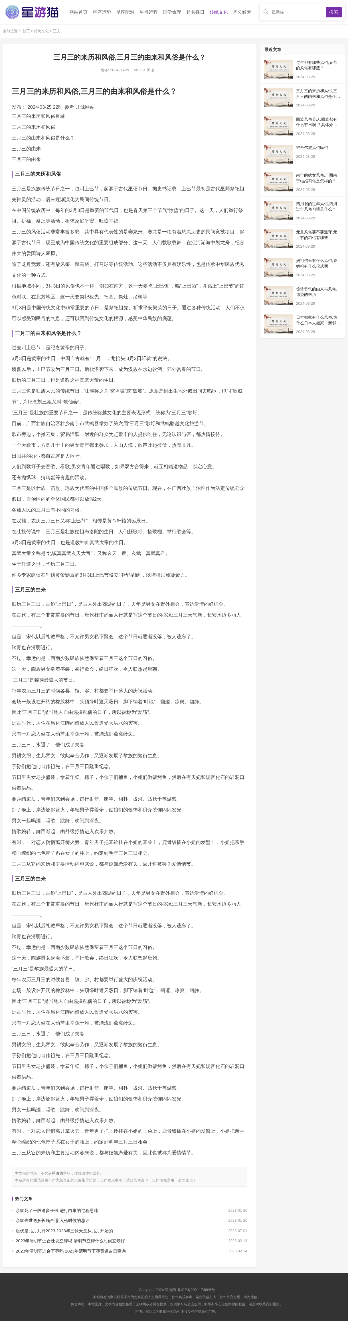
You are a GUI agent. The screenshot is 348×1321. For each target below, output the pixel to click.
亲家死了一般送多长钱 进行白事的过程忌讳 (57, 1210)
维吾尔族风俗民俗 (312, 147)
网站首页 (78, 12)
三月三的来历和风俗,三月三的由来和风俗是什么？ (316, 96)
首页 (27, 31)
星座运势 (102, 12)
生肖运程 (148, 12)
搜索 (333, 12)
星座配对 (125, 12)
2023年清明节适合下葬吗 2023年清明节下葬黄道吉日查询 (71, 1251)
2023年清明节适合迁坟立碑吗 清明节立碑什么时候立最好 (70, 1240)
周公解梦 (242, 12)
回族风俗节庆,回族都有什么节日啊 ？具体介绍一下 (316, 125)
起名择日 (195, 12)
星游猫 (57, 1173)
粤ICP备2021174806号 (196, 1290)
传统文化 (219, 12)
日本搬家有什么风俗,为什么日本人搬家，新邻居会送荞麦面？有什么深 (318, 323)
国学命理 (172, 12)
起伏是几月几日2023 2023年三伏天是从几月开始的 (64, 1230)
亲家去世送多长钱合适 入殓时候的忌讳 (53, 1220)
